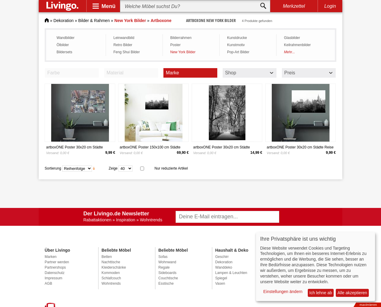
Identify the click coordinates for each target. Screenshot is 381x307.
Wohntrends (111, 283)
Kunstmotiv (236, 45)
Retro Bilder (122, 45)
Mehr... (289, 52)
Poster (175, 45)
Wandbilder (65, 38)
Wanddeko (223, 267)
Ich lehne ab (320, 292)
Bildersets (64, 52)
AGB (48, 283)
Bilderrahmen (180, 38)
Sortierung (53, 168)
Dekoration (64, 20)
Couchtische (168, 278)
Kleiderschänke (114, 267)
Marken (51, 257)
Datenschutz (55, 273)
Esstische (166, 283)
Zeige (113, 168)
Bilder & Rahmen (94, 20)
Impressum (53, 278)
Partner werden (57, 262)
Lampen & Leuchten (231, 273)
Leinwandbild (123, 38)
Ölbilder (63, 45)
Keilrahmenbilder (297, 45)
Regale (164, 267)
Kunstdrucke (237, 38)
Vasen (220, 283)
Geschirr (222, 257)
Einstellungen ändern (283, 291)
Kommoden (111, 273)
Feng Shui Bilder (126, 52)
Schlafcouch (111, 278)
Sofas (163, 257)
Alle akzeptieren (352, 292)
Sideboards (167, 273)
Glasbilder (292, 38)
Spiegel (221, 278)
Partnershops (55, 267)
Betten (107, 257)
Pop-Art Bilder (238, 52)
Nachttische (111, 262)
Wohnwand (167, 262)
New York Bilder (183, 52)
